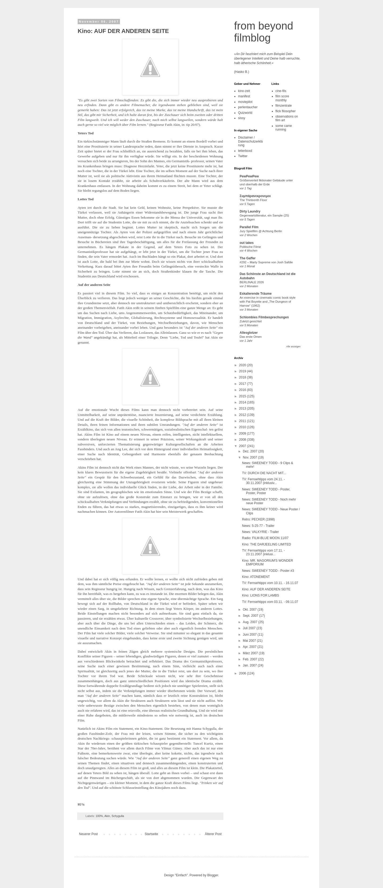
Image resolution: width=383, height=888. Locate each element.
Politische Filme (250, 246)
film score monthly (282, 98)
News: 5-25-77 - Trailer (258, 526)
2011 (243, 421)
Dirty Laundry (250, 211)
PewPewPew (249, 176)
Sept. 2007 (251, 616)
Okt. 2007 (250, 609)
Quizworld (245, 113)
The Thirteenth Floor (253, 200)
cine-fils (281, 91)
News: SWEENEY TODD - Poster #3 (268, 571)
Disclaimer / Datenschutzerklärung (250, 141)
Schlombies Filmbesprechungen (264, 317)
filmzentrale (284, 105)
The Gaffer (248, 258)
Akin (107, 816)
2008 (243, 439)
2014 (243, 402)
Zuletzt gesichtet (251, 321)
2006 (243, 673)
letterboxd (245, 151)
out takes (247, 243)
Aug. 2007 (250, 622)
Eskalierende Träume (256, 293)
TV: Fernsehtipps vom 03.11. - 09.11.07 (270, 602)
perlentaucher (247, 107)
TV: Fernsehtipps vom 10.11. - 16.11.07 (270, 583)
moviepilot (245, 102)
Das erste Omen (251, 336)
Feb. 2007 (250, 659)
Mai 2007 (250, 641)
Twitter (242, 156)
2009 (243, 433)
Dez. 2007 (250, 451)
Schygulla (117, 816)
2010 (243, 427)
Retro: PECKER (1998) (258, 519)
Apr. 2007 (250, 647)
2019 (243, 371)
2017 (243, 384)
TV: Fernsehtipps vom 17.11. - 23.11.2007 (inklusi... (263, 552)
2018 (243, 377)
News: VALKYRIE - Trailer (260, 532)
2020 (243, 365)
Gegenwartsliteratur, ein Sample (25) (264, 215)
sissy (241, 118)
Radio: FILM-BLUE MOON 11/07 (265, 538)
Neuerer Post (88, 834)
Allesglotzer (249, 333)
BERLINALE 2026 (252, 282)
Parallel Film (249, 227)
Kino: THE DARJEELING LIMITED (266, 544)
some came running (284, 127)
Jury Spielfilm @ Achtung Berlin (261, 231)
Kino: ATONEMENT (256, 577)
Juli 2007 (249, 628)
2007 (243, 446)
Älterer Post (213, 834)
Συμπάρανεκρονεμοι (255, 196)
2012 (243, 415)
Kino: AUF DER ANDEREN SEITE (123, 31)
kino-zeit (244, 91)
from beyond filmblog (263, 32)
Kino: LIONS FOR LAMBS (260, 595)
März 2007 (251, 653)
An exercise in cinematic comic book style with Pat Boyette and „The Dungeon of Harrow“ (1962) (267, 301)
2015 (243, 396)
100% (99, 816)
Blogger (212, 875)
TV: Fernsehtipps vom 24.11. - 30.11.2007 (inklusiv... (263, 481)
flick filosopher (286, 111)
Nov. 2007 (250, 457)
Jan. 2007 (250, 665)
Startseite (151, 834)
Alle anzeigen (293, 346)
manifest (244, 96)
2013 (243, 408)
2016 (243, 390)
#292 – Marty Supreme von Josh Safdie (266, 262)
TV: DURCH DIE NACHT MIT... (264, 473)
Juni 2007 (250, 634)
